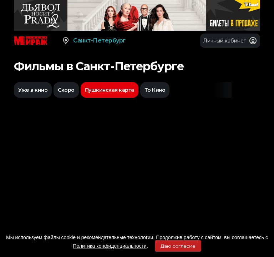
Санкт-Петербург (94, 40)
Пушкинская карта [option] (109, 90)
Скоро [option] (66, 90)
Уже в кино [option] (32, 90)
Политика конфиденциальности (110, 246)
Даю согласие (178, 246)
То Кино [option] (155, 90)
